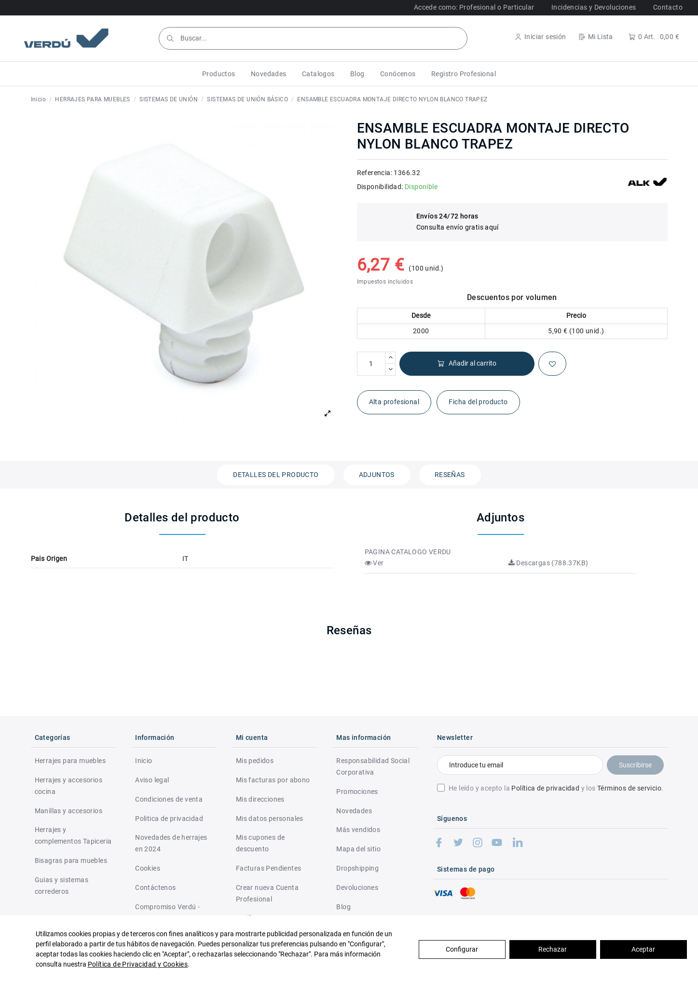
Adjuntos (377, 474)
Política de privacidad (545, 788)
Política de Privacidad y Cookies (138, 964)
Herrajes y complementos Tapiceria (73, 835)
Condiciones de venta (169, 799)
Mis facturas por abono (273, 780)
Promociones (357, 791)
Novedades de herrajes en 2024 (171, 843)
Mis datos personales (269, 818)
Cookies (147, 868)
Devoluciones (357, 887)
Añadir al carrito (466, 363)
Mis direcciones (260, 799)
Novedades (354, 811)
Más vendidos (358, 829)
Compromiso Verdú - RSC (167, 912)
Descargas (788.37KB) (548, 563)
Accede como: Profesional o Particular (474, 7)
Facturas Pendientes (268, 868)
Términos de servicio (629, 788)
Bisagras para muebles (71, 860)
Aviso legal (152, 780)
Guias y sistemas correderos (61, 885)
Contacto (668, 7)
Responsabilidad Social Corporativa (373, 766)
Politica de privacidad (169, 818)
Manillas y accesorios (68, 811)
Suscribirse (635, 765)
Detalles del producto (275, 474)
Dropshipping (357, 868)
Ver (374, 563)
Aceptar (643, 949)
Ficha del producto (478, 402)
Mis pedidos (255, 761)
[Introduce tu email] (519, 765)
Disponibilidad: (380, 187)
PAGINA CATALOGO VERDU (408, 552)
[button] (218, 74)
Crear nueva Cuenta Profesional (267, 893)
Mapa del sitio (358, 849)
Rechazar (552, 949)
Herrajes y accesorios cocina (68, 785)
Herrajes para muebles (70, 761)
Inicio (143, 761)
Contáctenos (155, 887)
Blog (343, 907)
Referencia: (374, 173)
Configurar (462, 949)
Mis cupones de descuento (260, 843)
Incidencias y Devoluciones (593, 7)
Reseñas (450, 474)
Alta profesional (394, 402)
